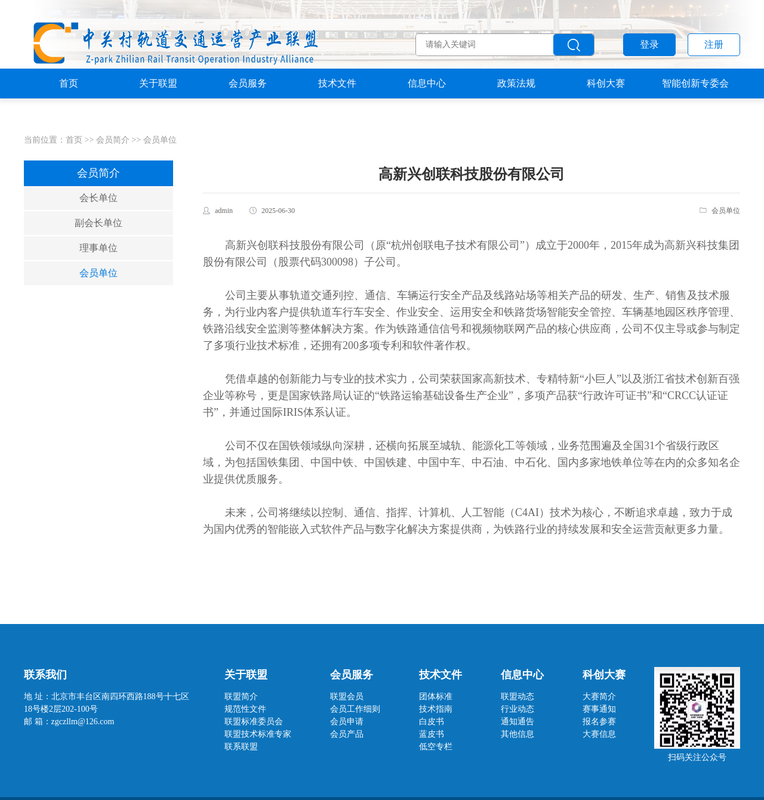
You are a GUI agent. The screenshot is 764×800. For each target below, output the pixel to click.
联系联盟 (241, 746)
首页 (68, 104)
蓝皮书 (431, 734)
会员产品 (346, 734)
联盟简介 (241, 696)
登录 (649, 44)
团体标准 (435, 696)
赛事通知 (599, 709)
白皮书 (431, 721)
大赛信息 (599, 734)
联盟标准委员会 (253, 721)
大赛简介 (599, 696)
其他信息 (517, 734)
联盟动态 (517, 696)
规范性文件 (245, 709)
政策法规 (516, 104)
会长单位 (98, 198)
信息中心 (427, 104)
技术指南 (435, 709)
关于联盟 (158, 104)
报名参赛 (599, 721)
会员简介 (113, 139)
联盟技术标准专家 (257, 734)
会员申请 (346, 721)
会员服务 (248, 104)
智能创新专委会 (695, 104)
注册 (713, 44)
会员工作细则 (355, 709)
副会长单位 (98, 223)
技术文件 (337, 104)
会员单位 (160, 139)
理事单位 (98, 248)
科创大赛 (606, 104)
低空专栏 (435, 746)
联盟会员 (346, 696)
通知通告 (517, 721)
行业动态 (517, 709)
